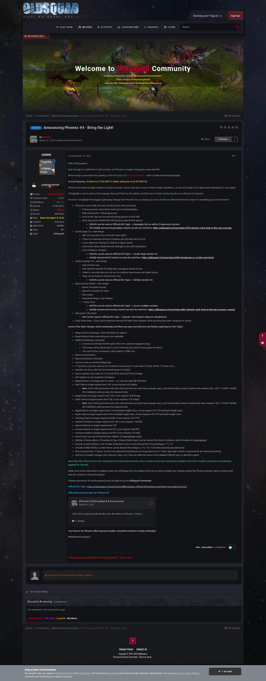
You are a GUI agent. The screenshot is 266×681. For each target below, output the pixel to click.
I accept (225, 671)
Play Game (66, 27)
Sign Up (235, 15)
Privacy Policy (126, 649)
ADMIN (46, 154)
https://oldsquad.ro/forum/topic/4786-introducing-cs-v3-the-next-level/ (178, 257)
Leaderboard (130, 27)
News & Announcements (69, 140)
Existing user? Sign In (207, 15)
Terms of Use (66, 673)
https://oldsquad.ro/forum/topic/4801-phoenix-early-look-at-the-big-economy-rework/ (191, 309)
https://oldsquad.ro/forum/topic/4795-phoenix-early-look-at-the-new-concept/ (192, 228)
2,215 (60, 202)
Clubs (171, 27)
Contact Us (141, 649)
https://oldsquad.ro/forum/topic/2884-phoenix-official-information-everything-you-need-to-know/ (137, 486)
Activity (106, 27)
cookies (112, 673)
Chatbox (152, 27)
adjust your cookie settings (185, 673)
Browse (86, 27)
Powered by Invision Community (125, 656)
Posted (79, 156)
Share (205, 139)
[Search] (199, 27)
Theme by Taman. (145, 656)
